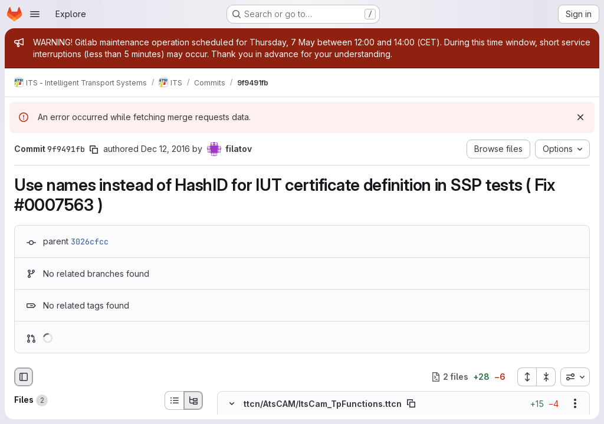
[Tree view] (193, 400)
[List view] (174, 400)
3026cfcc (90, 241)
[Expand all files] (526, 376)
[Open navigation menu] (34, 14)
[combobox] (575, 376)
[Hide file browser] (23, 376)
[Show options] (575, 403)
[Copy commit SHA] (94, 150)
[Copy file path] (411, 403)
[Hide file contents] (232, 403)
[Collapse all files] (546, 376)
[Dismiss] (580, 117)
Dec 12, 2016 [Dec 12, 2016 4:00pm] (165, 149)
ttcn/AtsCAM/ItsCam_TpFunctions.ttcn (323, 404)
